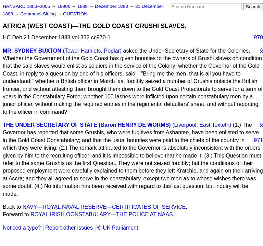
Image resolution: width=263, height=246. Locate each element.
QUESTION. (76, 13)
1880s (64, 6)
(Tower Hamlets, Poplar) (92, 51)
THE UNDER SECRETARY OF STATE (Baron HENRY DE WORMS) (87, 125)
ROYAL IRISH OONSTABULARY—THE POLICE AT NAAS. (102, 214)
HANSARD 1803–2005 (26, 6)
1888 (83, 6)
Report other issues (69, 228)
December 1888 (112, 6)
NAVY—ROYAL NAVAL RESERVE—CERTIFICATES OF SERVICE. (105, 207)
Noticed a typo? (22, 228)
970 (258, 37)
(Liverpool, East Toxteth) (201, 125)
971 (258, 140)
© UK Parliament (117, 228)
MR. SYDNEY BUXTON (32, 51)
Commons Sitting (38, 13)
